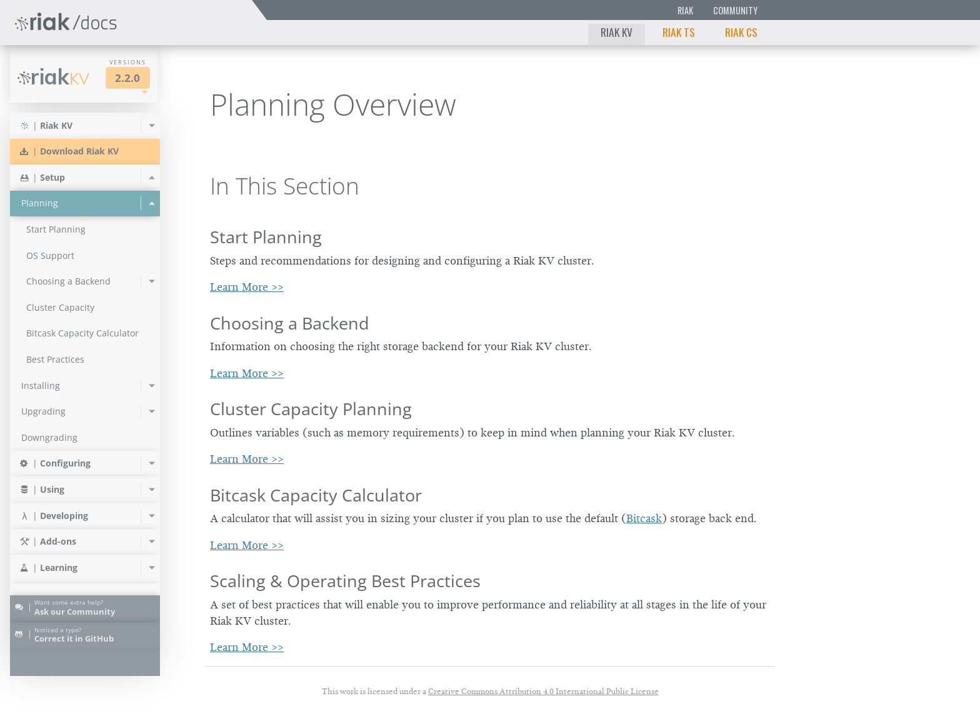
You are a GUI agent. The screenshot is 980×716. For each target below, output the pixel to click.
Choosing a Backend (289, 323)
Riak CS (741, 32)
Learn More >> (247, 287)
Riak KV (616, 32)
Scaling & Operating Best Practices (345, 580)
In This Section (284, 185)
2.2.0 (127, 78)
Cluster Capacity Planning (311, 408)
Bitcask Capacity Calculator (316, 495)
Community (735, 10)
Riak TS (678, 32)
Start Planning (266, 236)
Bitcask (644, 518)
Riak (685, 10)
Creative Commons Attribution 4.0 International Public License (543, 691)
